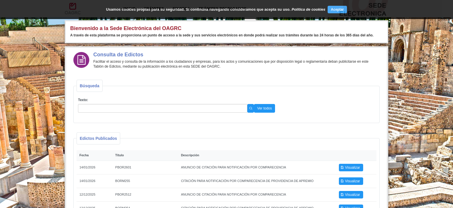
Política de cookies (308, 9)
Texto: (83, 100)
